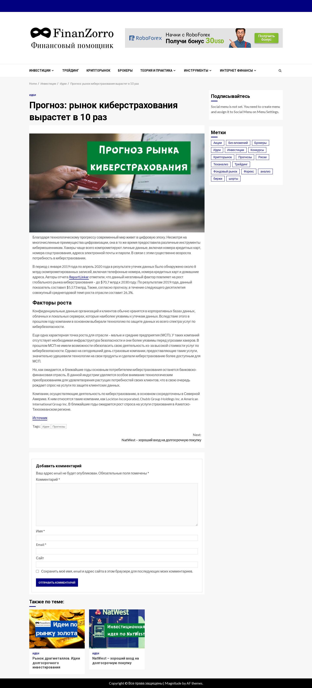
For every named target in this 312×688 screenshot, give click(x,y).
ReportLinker (79, 277)
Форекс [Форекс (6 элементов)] (249, 171)
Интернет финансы (236, 70)
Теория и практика (156, 70)
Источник (39, 418)
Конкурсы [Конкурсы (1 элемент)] (257, 150)
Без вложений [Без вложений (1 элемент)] (238, 143)
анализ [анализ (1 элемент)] (265, 171)
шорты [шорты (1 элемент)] (233, 178)
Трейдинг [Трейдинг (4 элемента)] (241, 164)
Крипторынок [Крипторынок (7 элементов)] (222, 157)
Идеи (32, 95)
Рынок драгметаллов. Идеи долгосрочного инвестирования (57, 628)
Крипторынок (98, 70)
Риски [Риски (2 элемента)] (262, 157)
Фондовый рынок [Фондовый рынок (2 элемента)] (225, 171)
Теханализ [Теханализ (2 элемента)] (220, 164)
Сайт (40, 558)
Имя (40, 531)
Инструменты (196, 70)
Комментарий (48, 479)
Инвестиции (39, 70)
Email (41, 544)
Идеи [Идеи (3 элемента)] (217, 150)
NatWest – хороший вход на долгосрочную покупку (159, 437)
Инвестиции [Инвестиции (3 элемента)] (235, 150)
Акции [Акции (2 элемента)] (217, 143)
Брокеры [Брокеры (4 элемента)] (260, 143)
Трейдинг (70, 70)
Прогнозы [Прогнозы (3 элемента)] (245, 157)
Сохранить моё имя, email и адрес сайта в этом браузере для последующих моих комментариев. (117, 571)
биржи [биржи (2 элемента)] (217, 178)
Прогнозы (58, 426)
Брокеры (125, 70)
